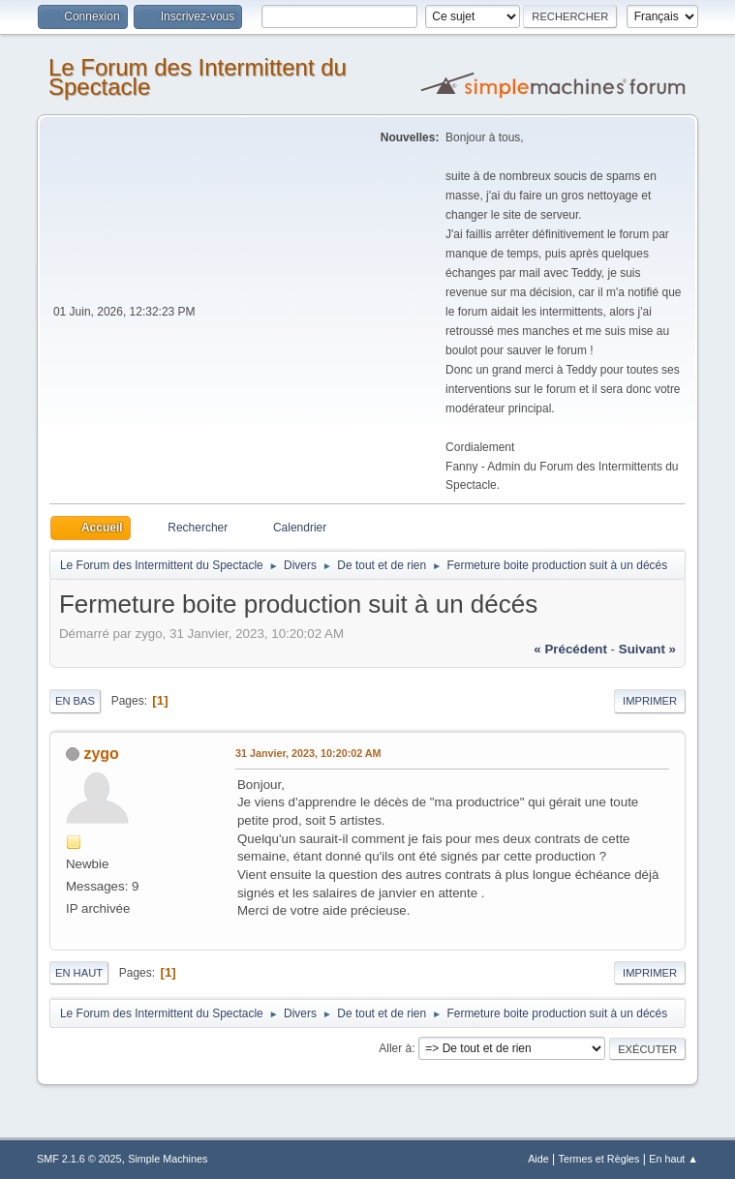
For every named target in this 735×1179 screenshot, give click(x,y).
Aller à (395, 1048)
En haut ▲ (673, 1158)
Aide (538, 1158)
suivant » (647, 649)
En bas (75, 701)
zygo (100, 753)
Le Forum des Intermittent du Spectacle (197, 77)
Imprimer (650, 701)
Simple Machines (167, 1158)
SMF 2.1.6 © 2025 (79, 1158)
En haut (79, 973)
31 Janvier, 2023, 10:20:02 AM (308, 753)
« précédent (570, 649)
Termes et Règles (599, 1158)
